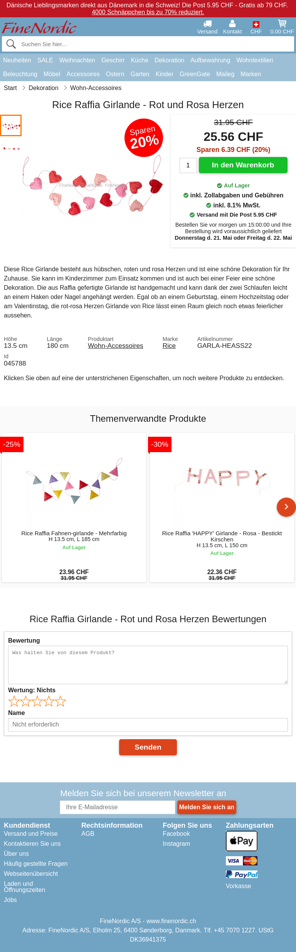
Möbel (52, 74)
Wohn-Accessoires (115, 345)
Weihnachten (77, 60)
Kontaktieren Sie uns (32, 843)
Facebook (176, 833)
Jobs (10, 900)
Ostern (115, 74)
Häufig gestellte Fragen (35, 863)
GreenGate (195, 74)
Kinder (164, 74)
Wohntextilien (254, 60)
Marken (250, 74)
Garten (140, 74)
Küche (139, 60)
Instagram (176, 843)
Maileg (225, 74)
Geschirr (112, 60)
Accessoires (83, 74)
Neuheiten (17, 60)
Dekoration (169, 60)
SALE (45, 60)
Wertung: (32, 690)
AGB (87, 833)
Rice (169, 345)
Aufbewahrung (210, 60)
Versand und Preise (31, 833)
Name (16, 713)
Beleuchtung (20, 74)
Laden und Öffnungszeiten (24, 886)
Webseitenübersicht (31, 873)
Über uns (16, 853)
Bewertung (24, 640)
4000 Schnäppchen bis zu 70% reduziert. (148, 12)
